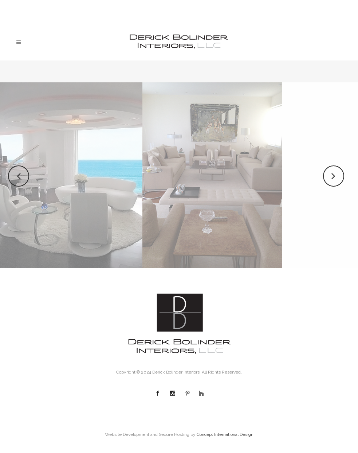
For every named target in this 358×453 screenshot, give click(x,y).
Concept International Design (225, 434)
